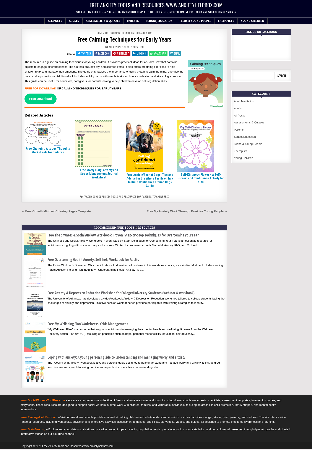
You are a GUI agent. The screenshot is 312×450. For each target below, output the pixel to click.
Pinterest (121, 53)
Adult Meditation (244, 101)
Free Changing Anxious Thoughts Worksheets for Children (48, 151)
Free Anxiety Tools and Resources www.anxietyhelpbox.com (156, 5)
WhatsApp (159, 53)
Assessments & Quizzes (103, 21)
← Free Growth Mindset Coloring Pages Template (56, 211)
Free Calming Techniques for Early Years (124, 39)
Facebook (101, 53)
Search (281, 75)
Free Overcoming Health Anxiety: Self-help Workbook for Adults (93, 260)
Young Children (252, 21)
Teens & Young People (195, 21)
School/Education (159, 21)
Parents (133, 21)
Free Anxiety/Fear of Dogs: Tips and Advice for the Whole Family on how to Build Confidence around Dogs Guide (150, 181)
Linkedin (139, 53)
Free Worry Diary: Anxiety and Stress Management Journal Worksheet (99, 174)
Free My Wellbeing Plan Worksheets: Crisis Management (87, 324)
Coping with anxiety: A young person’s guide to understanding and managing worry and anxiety (116, 357)
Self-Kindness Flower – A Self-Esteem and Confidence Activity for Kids (201, 178)
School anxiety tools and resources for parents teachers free (131, 197)
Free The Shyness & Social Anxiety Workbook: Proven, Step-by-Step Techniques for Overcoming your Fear (122, 235)
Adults (74, 21)
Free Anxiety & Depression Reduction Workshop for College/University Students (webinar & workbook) (121, 293)
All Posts (55, 21)
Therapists (226, 21)
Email (176, 53)
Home (99, 33)
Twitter (83, 53)
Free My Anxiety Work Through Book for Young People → (187, 211)
